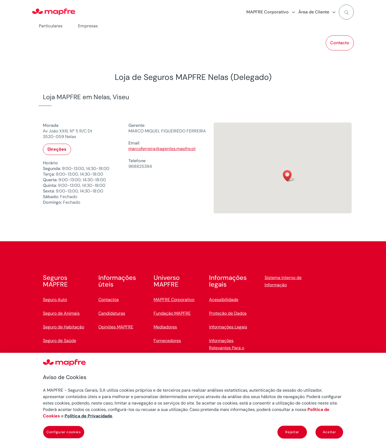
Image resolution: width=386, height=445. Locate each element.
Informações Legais (228, 327)
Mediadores (165, 327)
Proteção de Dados (228, 313)
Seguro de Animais (61, 313)
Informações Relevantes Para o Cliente (226, 348)
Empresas (88, 26)
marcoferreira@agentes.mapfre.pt (162, 148)
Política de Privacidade (88, 416)
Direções (56, 149)
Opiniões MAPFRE (115, 327)
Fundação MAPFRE (172, 313)
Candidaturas (111, 313)
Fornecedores (167, 340)
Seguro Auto (55, 299)
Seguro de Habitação (63, 327)
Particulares (50, 26)
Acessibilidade (223, 299)
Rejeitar (292, 432)
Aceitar (329, 432)
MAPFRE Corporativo (174, 299)
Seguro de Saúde (59, 340)
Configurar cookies (63, 432)
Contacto (339, 43)
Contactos (108, 299)
